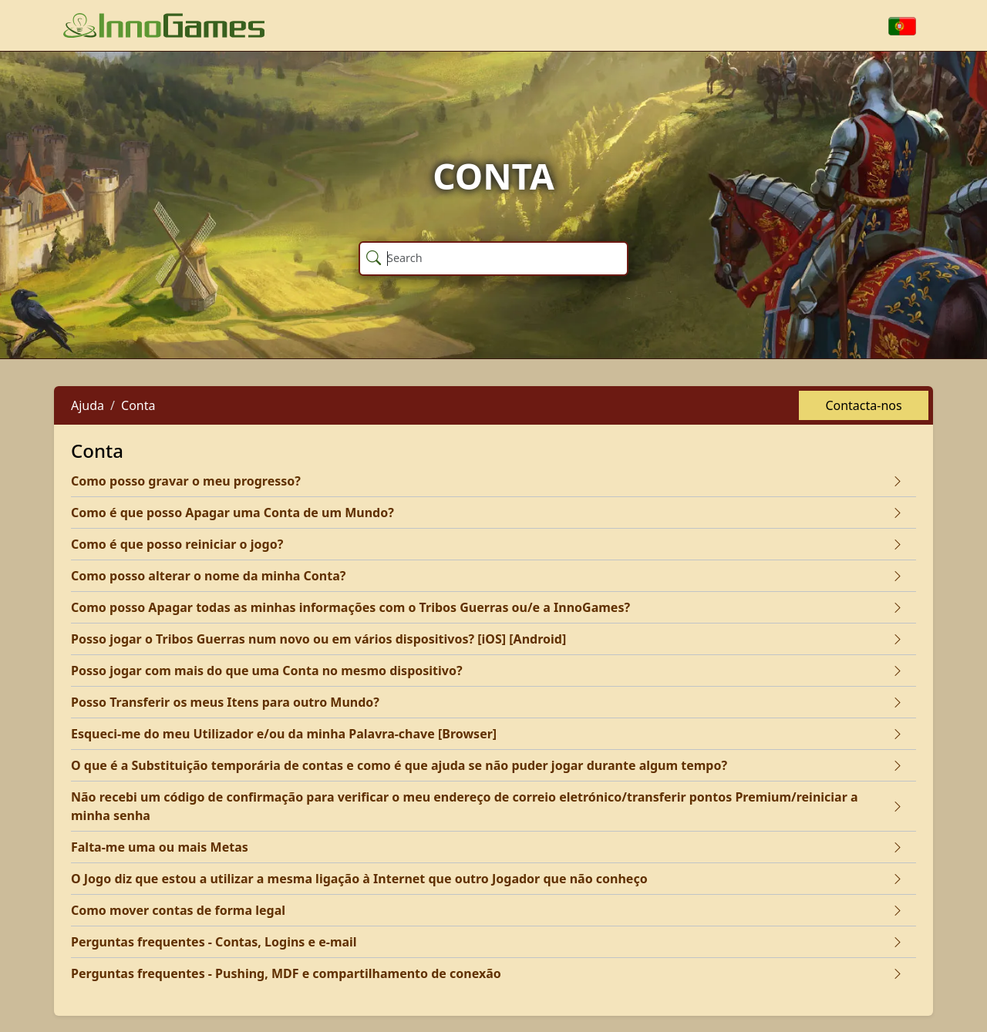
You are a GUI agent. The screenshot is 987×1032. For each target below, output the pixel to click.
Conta (138, 405)
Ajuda (87, 405)
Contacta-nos (863, 405)
